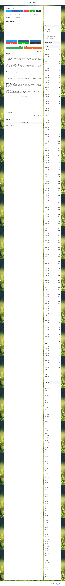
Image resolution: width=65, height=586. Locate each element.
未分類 (46, 489)
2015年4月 (52, 360)
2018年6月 (52, 271)
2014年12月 (52, 369)
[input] (52, 22)
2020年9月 (52, 207)
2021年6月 (52, 186)
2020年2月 (52, 223)
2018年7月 (52, 268)
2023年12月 (52, 115)
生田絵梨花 (47, 520)
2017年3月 (52, 306)
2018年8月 (52, 266)
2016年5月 (52, 329)
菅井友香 (46, 543)
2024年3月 (52, 108)
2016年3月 (52, 334)
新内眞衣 (46, 480)
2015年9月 (52, 348)
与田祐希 (46, 402)
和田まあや (47, 442)
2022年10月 (52, 148)
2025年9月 (52, 66)
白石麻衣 (46, 529)
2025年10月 (52, 63)
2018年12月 (52, 256)
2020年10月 (52, 205)
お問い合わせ (58, 583)
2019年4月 (52, 247)
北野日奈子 (47, 435)
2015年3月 (52, 362)
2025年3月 (52, 80)
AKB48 (46, 386)
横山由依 (46, 506)
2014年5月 (52, 379)
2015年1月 (52, 367)
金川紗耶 (46, 555)
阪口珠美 (46, 567)
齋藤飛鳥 (46, 576)
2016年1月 (52, 339)
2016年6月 (52, 327)
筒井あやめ (47, 536)
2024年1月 (52, 113)
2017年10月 (52, 289)
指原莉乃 (46, 475)
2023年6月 (52, 129)
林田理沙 (46, 494)
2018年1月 (52, 282)
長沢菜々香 (47, 562)
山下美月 (46, 466)
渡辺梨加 (46, 515)
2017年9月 (52, 292)
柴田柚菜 (46, 496)
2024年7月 (52, 99)
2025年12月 (52, 59)
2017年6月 (52, 299)
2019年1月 (52, 254)
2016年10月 (52, 318)
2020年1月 (52, 226)
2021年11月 (52, 174)
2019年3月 (52, 249)
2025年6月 (52, 73)
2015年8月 (52, 351)
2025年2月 (52, 82)
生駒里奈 (46, 522)
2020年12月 (52, 200)
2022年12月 (52, 143)
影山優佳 (46, 473)
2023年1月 (52, 141)
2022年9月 (52, 150)
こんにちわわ (47, 31)
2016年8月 (52, 322)
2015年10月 (52, 346)
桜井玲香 (46, 501)
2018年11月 (52, 259)
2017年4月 (52, 304)
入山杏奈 (46, 426)
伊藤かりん (47, 416)
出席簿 (46, 428)
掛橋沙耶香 (47, 477)
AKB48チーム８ (48, 388)
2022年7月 (52, 155)
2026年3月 (52, 52)
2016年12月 (52, 313)
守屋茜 (46, 454)
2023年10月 (52, 120)
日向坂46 (46, 482)
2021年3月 (52, 193)
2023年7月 (52, 127)
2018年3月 (52, 278)
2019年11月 (52, 231)
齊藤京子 (46, 574)
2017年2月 (52, 308)
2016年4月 (52, 332)
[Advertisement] (24, 31)
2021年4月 (52, 191)
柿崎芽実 (46, 499)
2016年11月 (52, 315)
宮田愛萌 (46, 456)
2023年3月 (52, 136)
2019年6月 (52, 242)
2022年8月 (52, 153)
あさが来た (47, 395)
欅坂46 (46, 508)
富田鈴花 (46, 459)
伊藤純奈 (46, 421)
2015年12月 (52, 341)
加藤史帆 (46, 430)
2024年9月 (52, 94)
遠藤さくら (47, 553)
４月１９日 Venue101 (49, 38)
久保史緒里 (47, 414)
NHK (46, 390)
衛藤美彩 (46, 548)
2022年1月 (52, 169)
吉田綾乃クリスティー (49, 437)
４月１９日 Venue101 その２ (51, 36)
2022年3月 (52, 165)
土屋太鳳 (46, 444)
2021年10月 (52, 176)
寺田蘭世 (46, 461)
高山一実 (46, 569)
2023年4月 (52, 134)
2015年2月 (52, 365)
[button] (59, 21)
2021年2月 (52, 195)
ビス (45, 400)
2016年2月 (52, 336)
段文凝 (46, 510)
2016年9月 (52, 320)
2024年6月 (52, 101)
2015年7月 (52, 353)
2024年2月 (52, 111)
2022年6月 (52, 158)
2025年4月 (52, 78)
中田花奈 (46, 407)
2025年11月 (52, 61)
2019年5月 (52, 245)
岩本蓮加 (46, 468)
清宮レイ (46, 513)
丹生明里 (46, 409)
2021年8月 (52, 181)
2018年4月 (52, 275)
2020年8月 (52, 209)
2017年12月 (52, 285)
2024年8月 (52, 96)
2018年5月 (52, 273)
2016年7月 (52, 325)
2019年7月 (52, 240)
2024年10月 (52, 92)
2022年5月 (52, 160)
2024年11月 (52, 89)
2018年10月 (52, 261)
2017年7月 (52, 296)
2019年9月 (52, 235)
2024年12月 (52, 87)
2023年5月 (52, 132)
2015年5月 (52, 358)
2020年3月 (52, 221)
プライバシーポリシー (52, 583)
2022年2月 (52, 167)
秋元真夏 (46, 534)
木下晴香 (46, 487)
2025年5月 (52, 75)
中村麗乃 (46, 404)
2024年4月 (52, 106)
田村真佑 (46, 527)
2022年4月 (52, 162)
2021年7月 (52, 183)
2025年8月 (52, 68)
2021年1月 (52, 198)
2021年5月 (52, 188)
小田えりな (47, 463)
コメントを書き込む (23, 122)
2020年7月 (52, 212)
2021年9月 (52, 179)
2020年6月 (52, 214)
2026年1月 (52, 56)
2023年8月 (52, 125)
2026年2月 (52, 54)
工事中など (11, 21)
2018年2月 (52, 280)
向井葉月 (46, 440)
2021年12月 (52, 172)
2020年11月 (52, 202)
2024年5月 (52, 103)
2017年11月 (52, 287)
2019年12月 (52, 228)
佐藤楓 (46, 423)
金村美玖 (46, 557)
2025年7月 (52, 70)
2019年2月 (52, 252)
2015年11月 (52, 344)
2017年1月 (52, 311)
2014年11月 (52, 372)
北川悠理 (46, 433)
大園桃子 (46, 449)
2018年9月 (52, 263)
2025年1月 (52, 85)
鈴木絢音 (46, 560)
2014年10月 (52, 374)
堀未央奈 (46, 447)
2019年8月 (52, 238)
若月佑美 (46, 541)
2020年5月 (52, 216)
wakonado (7, 21)
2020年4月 (52, 219)
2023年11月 (52, 118)
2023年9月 (52, 122)
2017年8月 (52, 294)
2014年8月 (52, 376)
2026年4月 (52, 49)
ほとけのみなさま (48, 397)
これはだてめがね (48, 29)
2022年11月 (52, 146)
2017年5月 (52, 301)
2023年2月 (52, 139)
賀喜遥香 (46, 550)
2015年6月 (52, 355)
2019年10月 (52, 233)
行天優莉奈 (47, 546)
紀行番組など (47, 539)
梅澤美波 (46, 503)
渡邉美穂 (46, 517)
